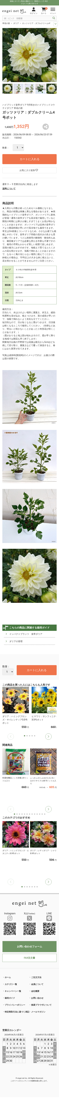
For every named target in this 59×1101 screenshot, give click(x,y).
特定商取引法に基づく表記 (17, 1012)
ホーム (8, 977)
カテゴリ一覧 (11, 984)
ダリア (16, 23)
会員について (37, 984)
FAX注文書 (29, 957)
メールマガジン (38, 1012)
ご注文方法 (36, 977)
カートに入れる (29, 159)
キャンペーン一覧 (13, 991)
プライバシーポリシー (15, 1005)
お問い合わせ (37, 998)
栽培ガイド (10, 998)
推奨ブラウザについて (41, 1005)
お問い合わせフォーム (29, 946)
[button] (48, 736)
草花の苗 (6, 23)
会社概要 (35, 991)
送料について (9, 188)
